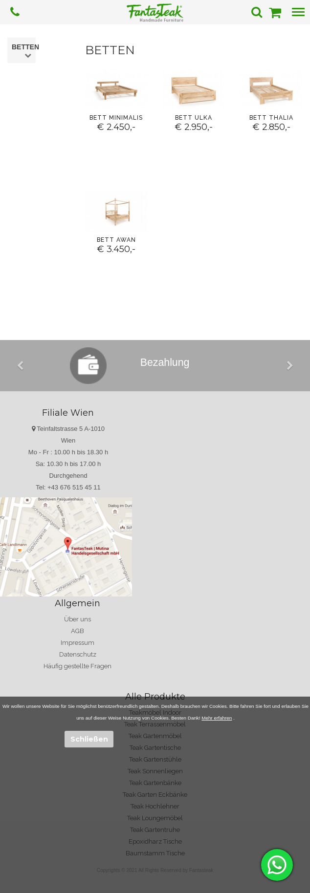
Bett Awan (116, 239)
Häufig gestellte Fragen (77, 666)
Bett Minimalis (116, 117)
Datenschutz (77, 654)
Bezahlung (165, 362)
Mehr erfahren (216, 718)
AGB (77, 631)
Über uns (77, 619)
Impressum (77, 642)
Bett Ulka (193, 117)
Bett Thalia (271, 117)
